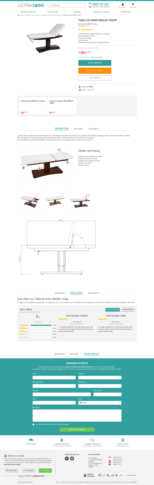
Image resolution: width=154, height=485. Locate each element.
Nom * (35, 374)
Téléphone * (82, 382)
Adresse (35, 390)
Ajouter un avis (112, 310)
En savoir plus (131, 475)
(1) (92, 30)
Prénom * (81, 374)
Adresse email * (38, 382)
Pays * (80, 399)
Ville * (35, 399)
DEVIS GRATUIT (94, 78)
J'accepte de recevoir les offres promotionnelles (52, 424)
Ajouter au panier (95, 71)
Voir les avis (128, 310)
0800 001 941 (117, 462)
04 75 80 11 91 (117, 459)
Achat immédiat (95, 63)
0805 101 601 (117, 457)
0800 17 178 (117, 464)
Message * (36, 407)
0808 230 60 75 (117, 461)
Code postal (97, 390)
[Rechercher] (67, 5)
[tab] (100, 475)
